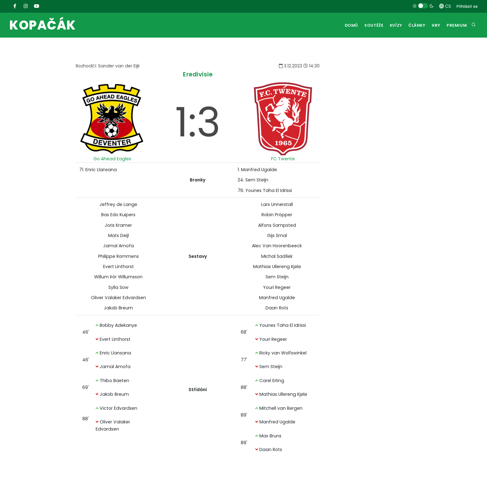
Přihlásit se (467, 6)
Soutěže (365, 25)
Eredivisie (197, 74)
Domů (341, 25)
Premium (456, 25)
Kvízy (389, 25)
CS (445, 6)
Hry (434, 25)
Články (412, 25)
